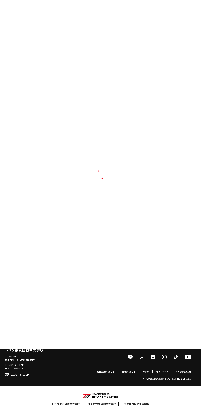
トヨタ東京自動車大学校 (66, 404)
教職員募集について (95, 371)
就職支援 (77, 276)
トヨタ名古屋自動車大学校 (100, 404)
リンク (140, 371)
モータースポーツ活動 (146, 280)
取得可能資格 (77, 280)
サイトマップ (158, 371)
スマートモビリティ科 (19, 285)
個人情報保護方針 (182, 371)
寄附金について (121, 371)
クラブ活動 (141, 276)
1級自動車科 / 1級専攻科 (20, 271)
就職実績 (75, 271)
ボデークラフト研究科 (19, 294)
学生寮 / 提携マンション (147, 294)
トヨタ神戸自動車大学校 (135, 404)
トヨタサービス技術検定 (148, 285)
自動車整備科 (14, 276)
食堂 (137, 290)
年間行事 (140, 271)
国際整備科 (13, 280)
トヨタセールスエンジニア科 (22, 290)
